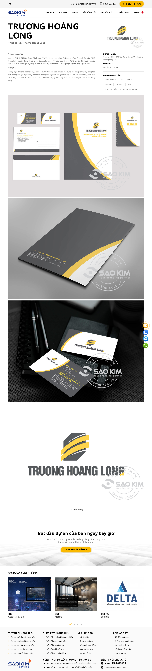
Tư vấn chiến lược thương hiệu (23, 637)
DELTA (105, 614)
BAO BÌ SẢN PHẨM (111, 89)
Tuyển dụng (123, 12)
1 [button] (70, 624)
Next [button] (147, 598)
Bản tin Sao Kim (86, 649)
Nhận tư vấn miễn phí (76, 549)
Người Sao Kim (121, 653)
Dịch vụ (50, 12)
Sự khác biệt (106, 12)
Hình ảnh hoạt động (88, 645)
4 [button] (81, 624)
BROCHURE (108, 84)
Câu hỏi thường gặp (123, 649)
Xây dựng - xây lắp (110, 67)
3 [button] (78, 624)
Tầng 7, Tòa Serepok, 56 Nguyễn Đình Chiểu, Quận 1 (72, 667)
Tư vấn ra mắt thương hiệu (21, 649)
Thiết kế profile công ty (54, 649)
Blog (136, 12)
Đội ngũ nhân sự (86, 641)
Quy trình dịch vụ (122, 645)
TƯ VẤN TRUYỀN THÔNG (128, 89)
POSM (129, 84)
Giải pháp (63, 12)
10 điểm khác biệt (122, 637)
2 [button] (74, 624)
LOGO (122, 79)
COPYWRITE (119, 84)
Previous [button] (5, 598)
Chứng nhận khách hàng (124, 641)
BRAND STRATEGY (111, 79)
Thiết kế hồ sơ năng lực (54, 645)
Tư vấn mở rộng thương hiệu (22, 645)
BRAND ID (130, 79)
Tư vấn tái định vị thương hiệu (23, 641)
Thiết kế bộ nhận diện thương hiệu (59, 637)
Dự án (75, 12)
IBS (10, 614)
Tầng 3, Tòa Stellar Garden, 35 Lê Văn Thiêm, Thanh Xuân (73, 663)
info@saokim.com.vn (117, 667)
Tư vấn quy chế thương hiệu (22, 653)
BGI (57, 614)
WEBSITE (11, 617)
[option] (30, 598)
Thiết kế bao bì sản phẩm (55, 653)
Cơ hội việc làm (86, 653)
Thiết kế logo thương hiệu (55, 641)
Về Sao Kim (84, 637)
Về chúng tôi (89, 12)
